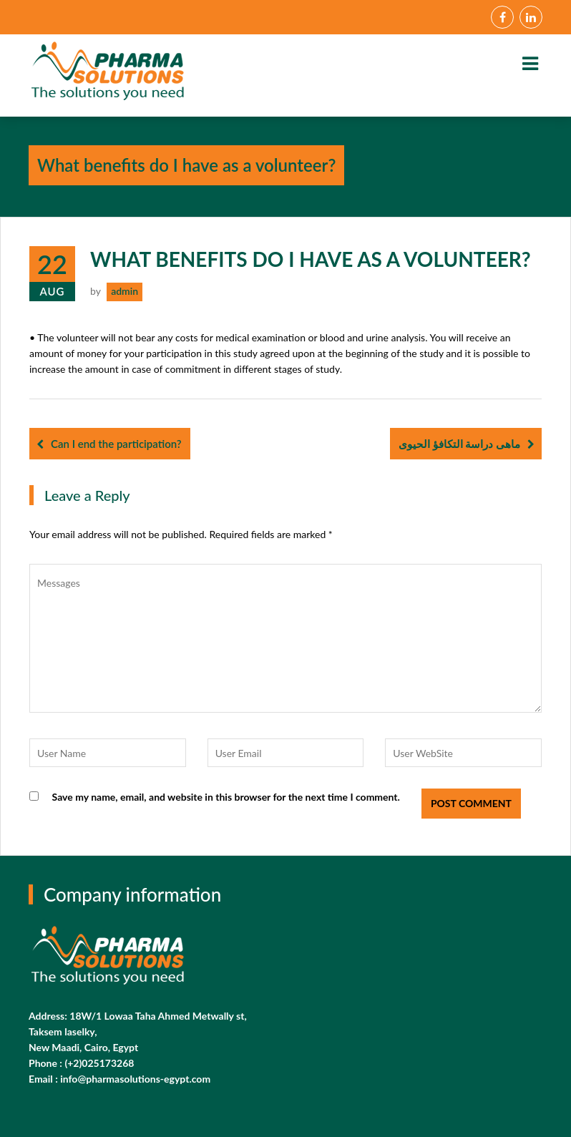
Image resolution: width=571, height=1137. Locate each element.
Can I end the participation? (116, 443)
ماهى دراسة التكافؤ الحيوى (459, 443)
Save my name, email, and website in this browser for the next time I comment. (226, 797)
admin (124, 291)
